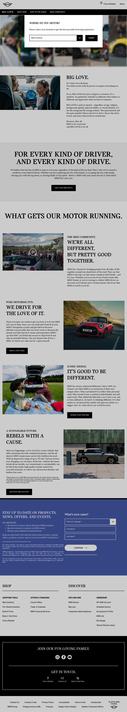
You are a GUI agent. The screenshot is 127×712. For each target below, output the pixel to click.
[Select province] (56, 38)
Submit (91, 38)
